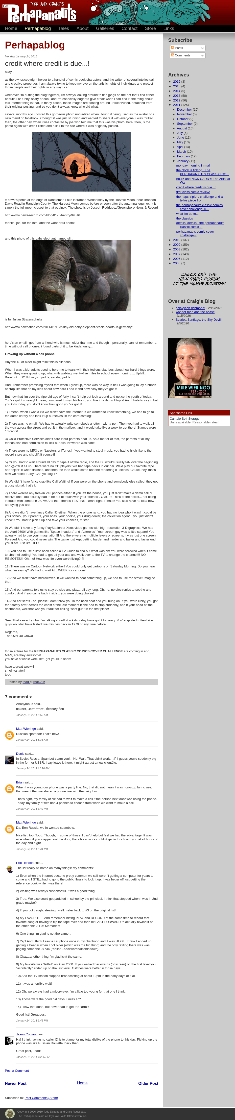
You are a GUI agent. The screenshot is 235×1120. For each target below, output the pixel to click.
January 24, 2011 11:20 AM (32, 768)
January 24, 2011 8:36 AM (32, 739)
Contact (130, 28)
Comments (180, 55)
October (183, 119)
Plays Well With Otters (10, 1114)
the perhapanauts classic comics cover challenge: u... (199, 207)
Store (150, 28)
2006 (177, 259)
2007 (177, 254)
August (182, 128)
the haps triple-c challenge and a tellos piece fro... (199, 198)
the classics (184, 218)
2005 (177, 263)
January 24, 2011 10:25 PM (32, 1056)
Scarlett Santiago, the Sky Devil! (199, 319)
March (182, 151)
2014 (177, 91)
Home (11, 28)
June (181, 137)
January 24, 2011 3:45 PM (32, 1020)
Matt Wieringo (26, 728)
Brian (20, 782)
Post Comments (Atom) (41, 1098)
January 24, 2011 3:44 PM (32, 849)
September (185, 123)
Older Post (148, 1083)
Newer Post (15, 1083)
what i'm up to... (187, 214)
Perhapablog (38, 28)
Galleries (105, 28)
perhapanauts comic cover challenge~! (195, 233)
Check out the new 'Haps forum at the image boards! (199, 279)
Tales (63, 28)
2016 (177, 81)
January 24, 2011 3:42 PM (32, 808)
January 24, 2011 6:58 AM (32, 714)
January (183, 161)
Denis (20, 753)
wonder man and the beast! (195, 312)
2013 (177, 95)
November (185, 114)
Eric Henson (25, 863)
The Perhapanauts (37, 12)
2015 (177, 86)
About (82, 28)
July (180, 133)
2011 (177, 105)
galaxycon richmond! (190, 308)
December (185, 109)
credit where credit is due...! (195, 187)
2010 (177, 240)
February (184, 156)
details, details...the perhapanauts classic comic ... (200, 225)
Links (168, 28)
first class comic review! (193, 192)
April (180, 147)
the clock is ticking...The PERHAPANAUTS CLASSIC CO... (202, 172)
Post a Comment (17, 1070)
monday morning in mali (193, 165)
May (180, 142)
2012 (177, 100)
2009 (177, 244)
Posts (177, 48)
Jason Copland (27, 1034)
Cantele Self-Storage (185, 418)
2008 (177, 249)
